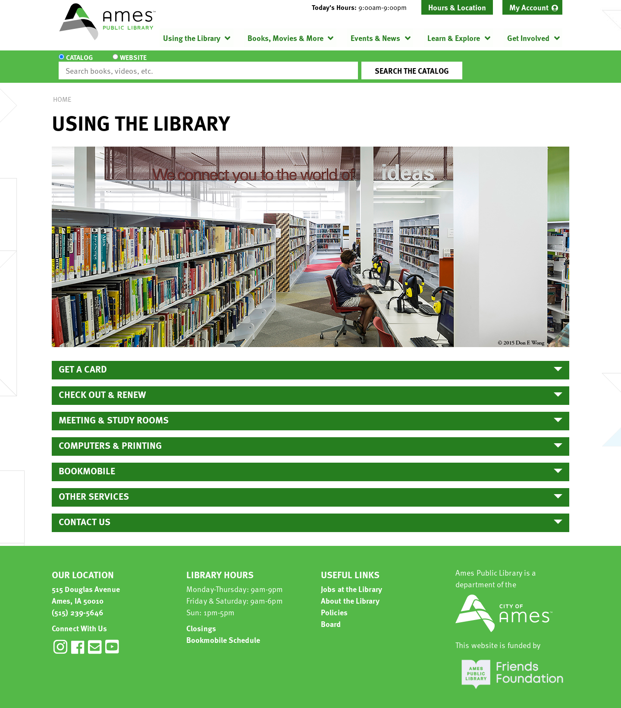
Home (62, 91)
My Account (529, 7)
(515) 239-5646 (78, 604)
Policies (334, 604)
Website (131, 63)
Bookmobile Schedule (223, 632)
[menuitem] (532, 7)
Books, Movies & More (285, 38)
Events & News (375, 38)
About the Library (350, 592)
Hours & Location (457, 7)
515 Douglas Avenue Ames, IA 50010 (86, 586)
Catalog (79, 63)
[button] (363, 7)
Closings (201, 620)
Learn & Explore (453, 38)
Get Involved (528, 38)
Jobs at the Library (351, 581)
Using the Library (191, 38)
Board (331, 616)
